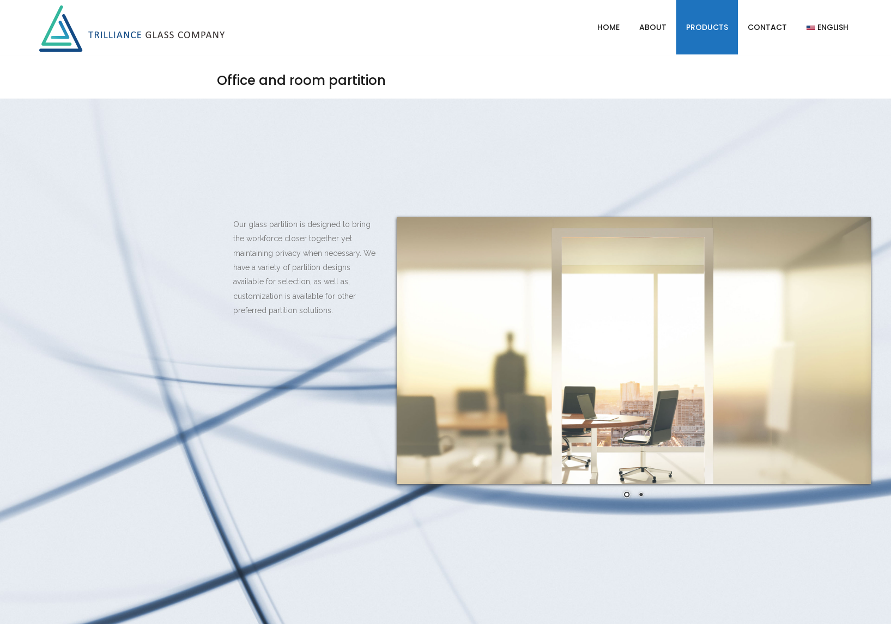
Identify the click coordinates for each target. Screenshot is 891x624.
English (827, 27)
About (652, 27)
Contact (767, 27)
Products (707, 27)
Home (608, 27)
